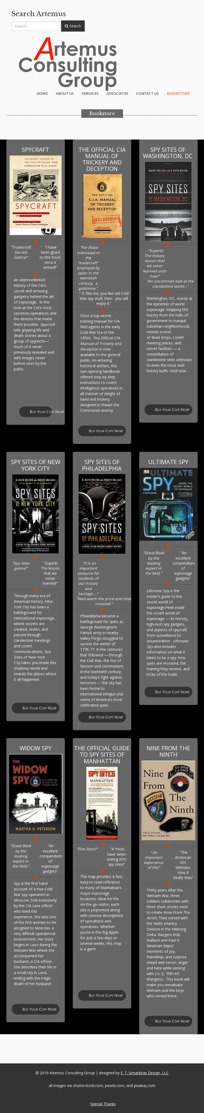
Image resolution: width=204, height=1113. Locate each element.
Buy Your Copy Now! (41, 411)
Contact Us (147, 93)
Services (90, 93)
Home (42, 93)
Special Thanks (103, 1103)
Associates (117, 93)
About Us (65, 93)
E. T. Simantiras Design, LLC (145, 1072)
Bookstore (178, 93)
